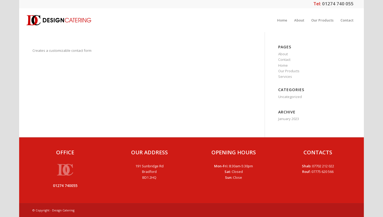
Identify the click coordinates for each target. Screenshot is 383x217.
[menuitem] (282, 20)
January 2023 (288, 118)
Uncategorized (290, 96)
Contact (284, 59)
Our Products (288, 71)
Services (285, 76)
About (283, 54)
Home (283, 65)
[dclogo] (58, 20)
